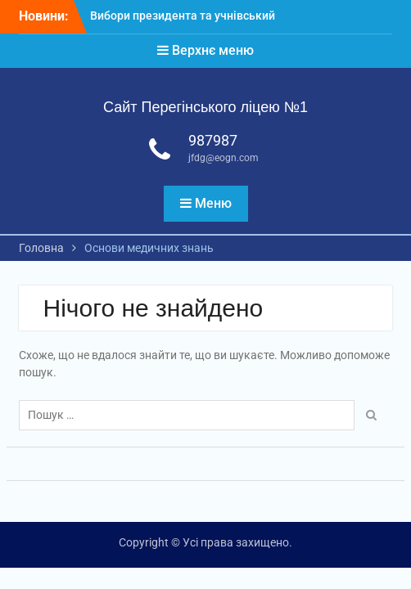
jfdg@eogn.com (223, 158)
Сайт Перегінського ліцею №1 (205, 107)
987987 (212, 140)
